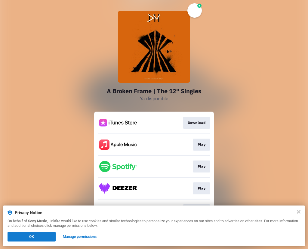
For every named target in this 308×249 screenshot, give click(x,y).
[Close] (298, 212)
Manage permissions (80, 237)
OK (31, 237)
